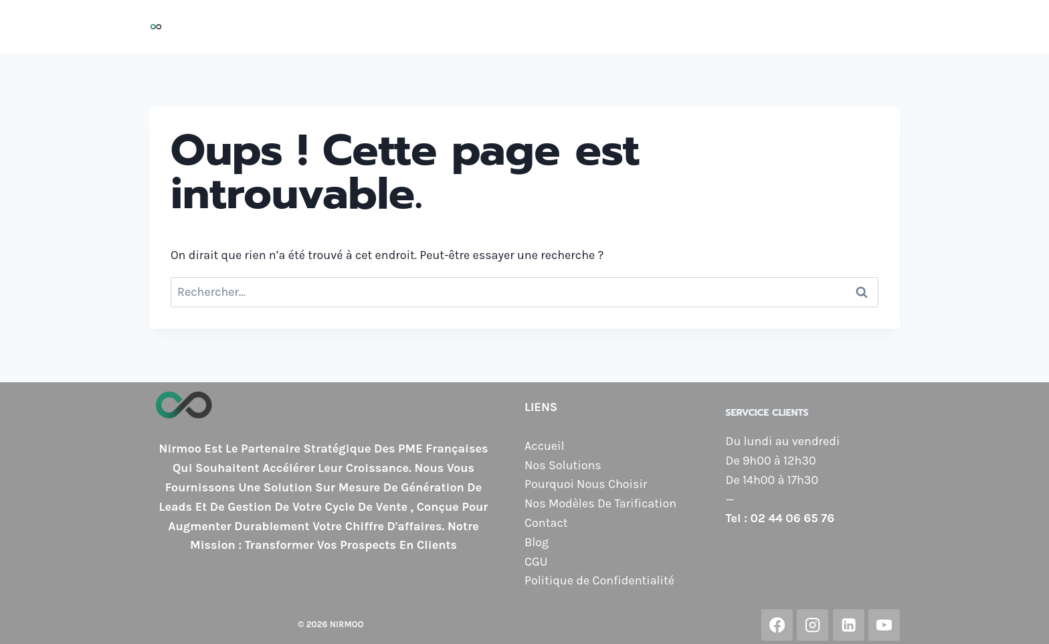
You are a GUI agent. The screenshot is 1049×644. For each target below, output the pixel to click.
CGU (535, 561)
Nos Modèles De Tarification (600, 503)
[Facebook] (777, 625)
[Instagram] (812, 625)
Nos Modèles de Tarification (711, 26)
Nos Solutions (432, 26)
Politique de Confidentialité (599, 580)
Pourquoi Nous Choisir (550, 26)
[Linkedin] (848, 625)
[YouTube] (884, 625)
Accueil (357, 26)
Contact (829, 26)
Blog (879, 26)
